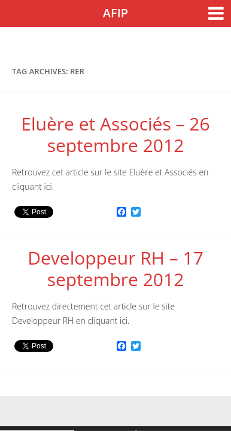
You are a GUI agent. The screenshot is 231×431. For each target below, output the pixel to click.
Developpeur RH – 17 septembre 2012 (115, 268)
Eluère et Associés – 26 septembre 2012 (115, 134)
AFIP (115, 13)
